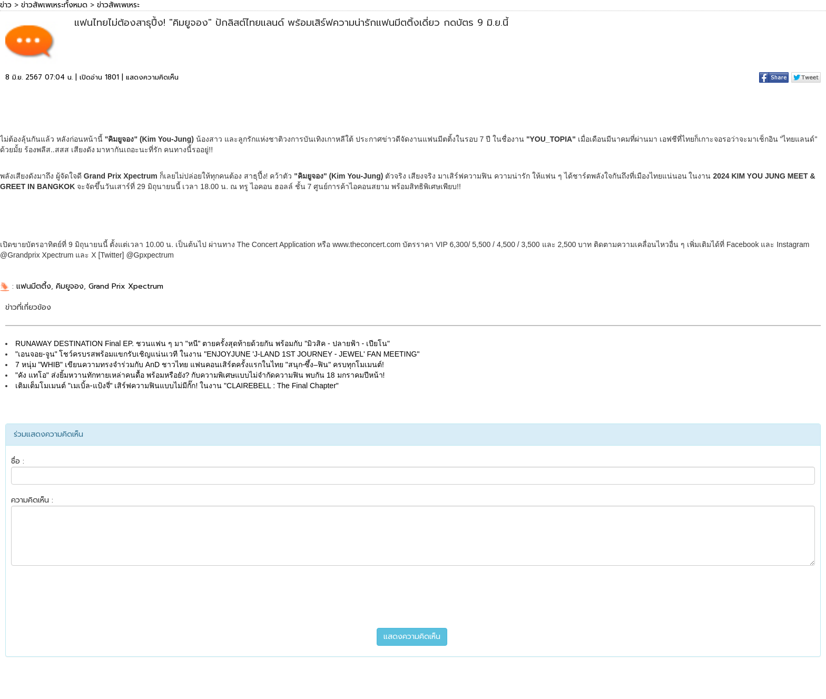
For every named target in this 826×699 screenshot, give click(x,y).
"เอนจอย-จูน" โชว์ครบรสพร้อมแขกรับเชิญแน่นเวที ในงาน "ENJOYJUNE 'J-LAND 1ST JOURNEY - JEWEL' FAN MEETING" (217, 354)
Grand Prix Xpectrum (125, 286)
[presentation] (413, 596)
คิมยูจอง (70, 286)
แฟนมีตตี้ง (33, 286)
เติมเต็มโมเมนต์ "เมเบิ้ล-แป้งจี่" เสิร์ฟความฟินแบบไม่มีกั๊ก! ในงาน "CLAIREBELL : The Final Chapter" (177, 385)
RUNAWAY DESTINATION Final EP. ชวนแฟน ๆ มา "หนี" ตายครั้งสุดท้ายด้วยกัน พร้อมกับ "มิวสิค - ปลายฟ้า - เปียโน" (202, 343)
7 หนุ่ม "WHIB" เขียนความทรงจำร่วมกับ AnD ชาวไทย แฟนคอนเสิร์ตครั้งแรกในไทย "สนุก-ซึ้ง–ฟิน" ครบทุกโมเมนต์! (199, 364)
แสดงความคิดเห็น (152, 77)
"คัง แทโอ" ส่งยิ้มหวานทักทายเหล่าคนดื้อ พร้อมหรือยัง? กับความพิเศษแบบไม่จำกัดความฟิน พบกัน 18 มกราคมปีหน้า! (200, 375)
